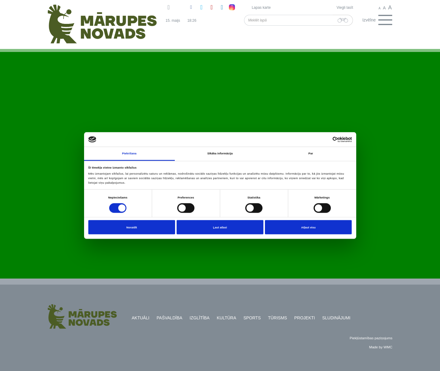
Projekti (304, 317)
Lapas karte (261, 7)
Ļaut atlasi (220, 227)
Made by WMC (380, 347)
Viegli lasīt (345, 7)
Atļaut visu (308, 227)
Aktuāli (140, 317)
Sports (252, 317)
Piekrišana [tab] (129, 153)
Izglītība (200, 317)
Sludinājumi (336, 317)
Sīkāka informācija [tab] (220, 153)
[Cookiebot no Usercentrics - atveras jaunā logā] (325, 139)
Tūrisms (277, 317)
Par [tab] (310, 153)
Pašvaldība (169, 317)
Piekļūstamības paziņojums (371, 338)
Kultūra (226, 317)
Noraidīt (131, 227)
